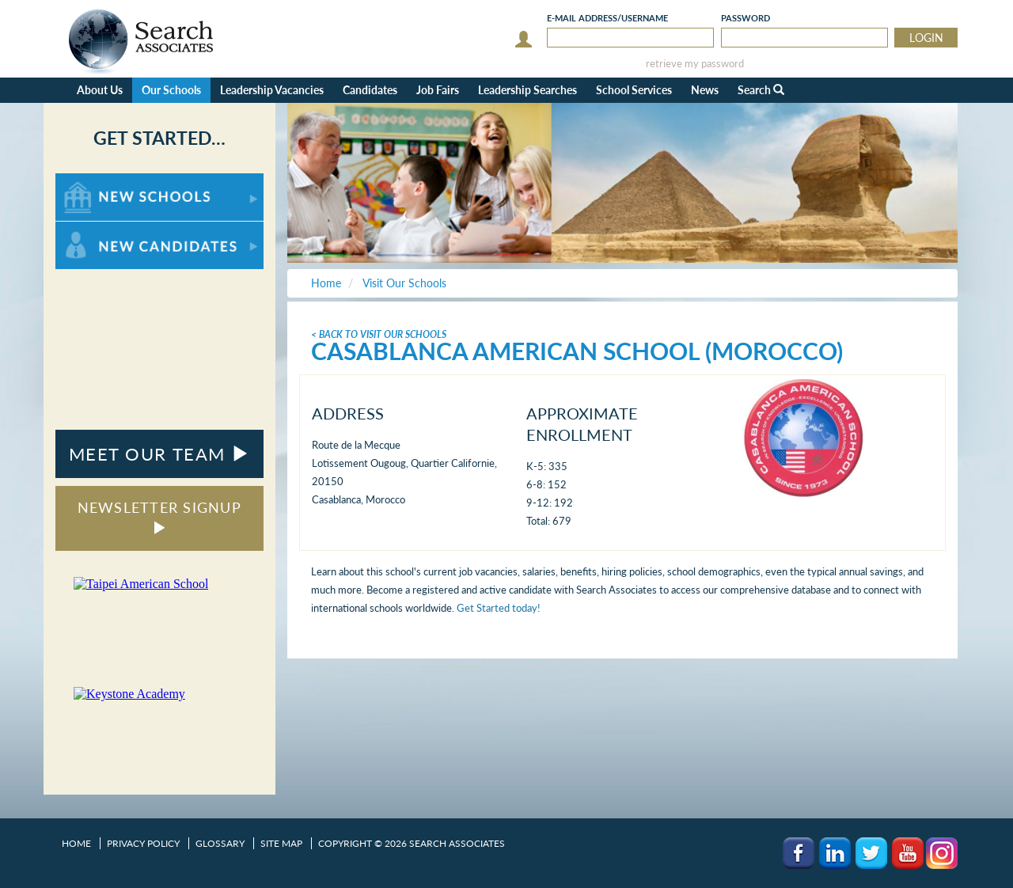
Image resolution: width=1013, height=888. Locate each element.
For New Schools (96, 181)
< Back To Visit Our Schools (378, 334)
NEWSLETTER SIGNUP (159, 516)
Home (76, 843)
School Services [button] (634, 90)
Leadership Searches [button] (527, 90)
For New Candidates (104, 229)
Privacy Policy (143, 843)
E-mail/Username (607, 18)
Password (745, 18)
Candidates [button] (370, 90)
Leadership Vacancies (272, 90)
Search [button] (761, 90)
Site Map (281, 843)
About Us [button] (100, 90)
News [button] (705, 90)
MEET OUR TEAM (159, 454)
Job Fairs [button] (437, 90)
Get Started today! (499, 607)
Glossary (220, 843)
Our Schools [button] (171, 90)
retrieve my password (695, 64)
